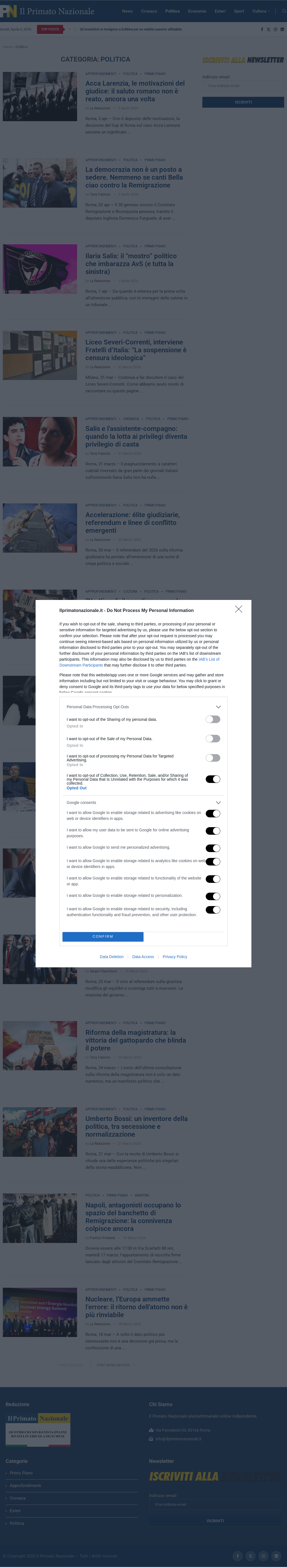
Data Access (143, 956)
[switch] (213, 719)
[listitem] (143, 707)
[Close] (240, 611)
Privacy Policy (175, 956)
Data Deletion (112, 956)
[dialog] (143, 783)
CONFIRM (103, 937)
